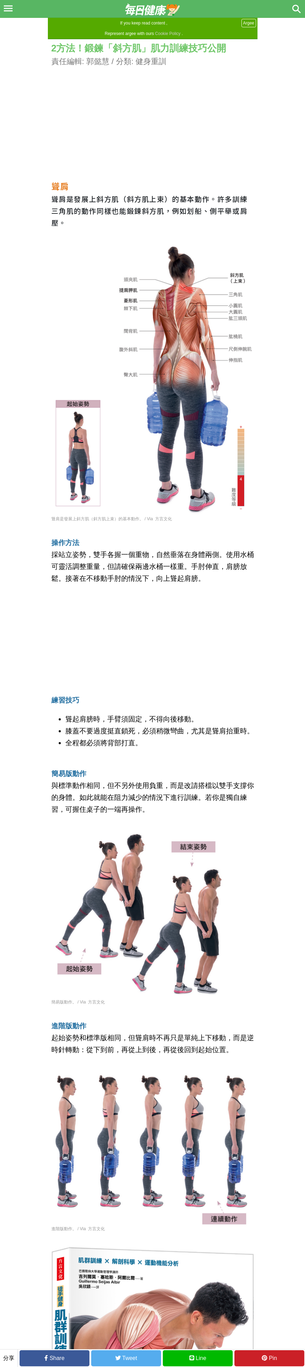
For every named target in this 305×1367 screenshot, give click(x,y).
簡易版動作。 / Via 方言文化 (78, 1002)
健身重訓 (151, 61)
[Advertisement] (152, 116)
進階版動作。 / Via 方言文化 (78, 1229)
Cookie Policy (168, 33)
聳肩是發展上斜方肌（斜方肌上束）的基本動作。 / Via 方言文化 (111, 519)
